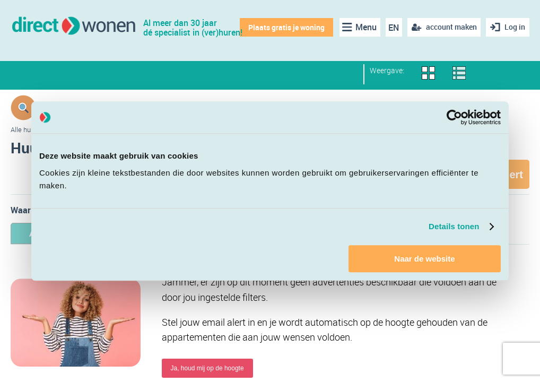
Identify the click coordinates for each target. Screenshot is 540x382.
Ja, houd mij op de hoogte (207, 368)
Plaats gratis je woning (286, 27)
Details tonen (454, 226)
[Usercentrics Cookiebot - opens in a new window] (454, 117)
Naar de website (424, 258)
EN (393, 27)
